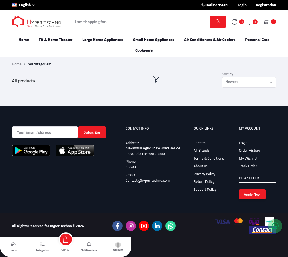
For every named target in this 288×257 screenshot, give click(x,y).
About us (201, 165)
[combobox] (249, 82)
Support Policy (205, 189)
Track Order (248, 165)
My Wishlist (248, 158)
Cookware (144, 50)
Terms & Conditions (209, 158)
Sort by (227, 74)
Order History (249, 150)
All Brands (202, 150)
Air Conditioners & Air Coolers (210, 39)
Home (24, 39)
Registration (266, 4)
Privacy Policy (204, 173)
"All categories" (39, 64)
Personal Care (257, 39)
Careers (200, 142)
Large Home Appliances (102, 39)
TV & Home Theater (56, 39)
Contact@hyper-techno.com (148, 180)
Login (242, 4)
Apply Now (252, 194)
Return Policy (204, 181)
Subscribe (92, 132)
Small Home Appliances (153, 39)
